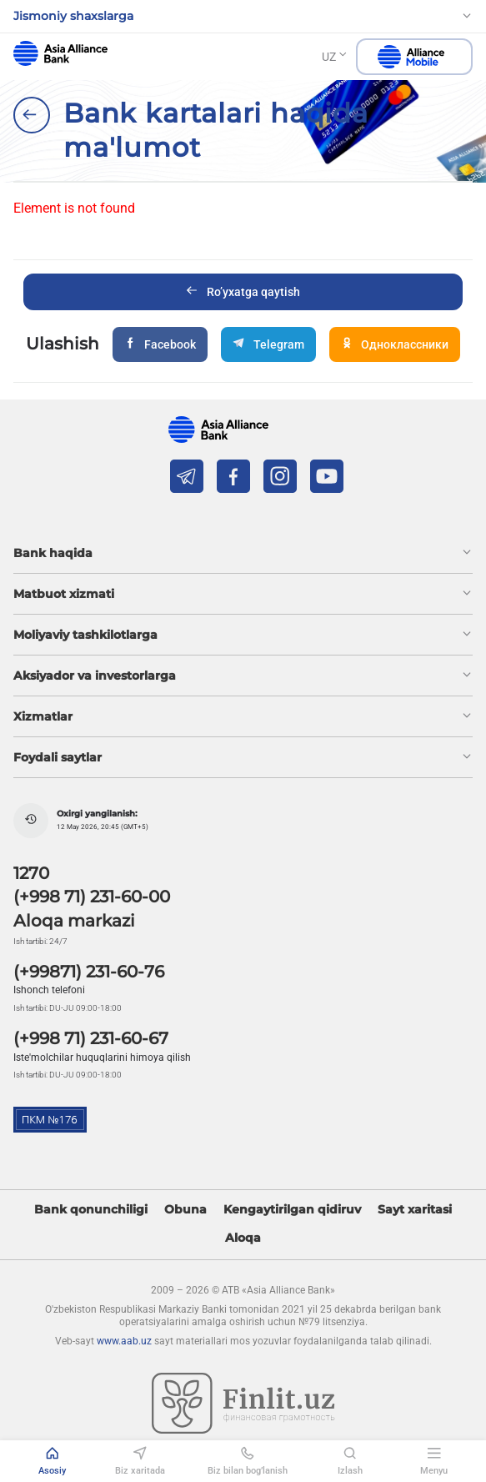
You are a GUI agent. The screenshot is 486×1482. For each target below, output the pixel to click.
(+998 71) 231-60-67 (90, 1038)
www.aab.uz (124, 1341)
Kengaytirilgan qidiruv (292, 1210)
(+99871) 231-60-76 (88, 972)
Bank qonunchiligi (91, 1210)
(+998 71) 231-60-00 (91, 897)
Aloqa (243, 1238)
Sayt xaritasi (415, 1210)
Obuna (185, 1210)
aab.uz (60, 53)
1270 (31, 873)
